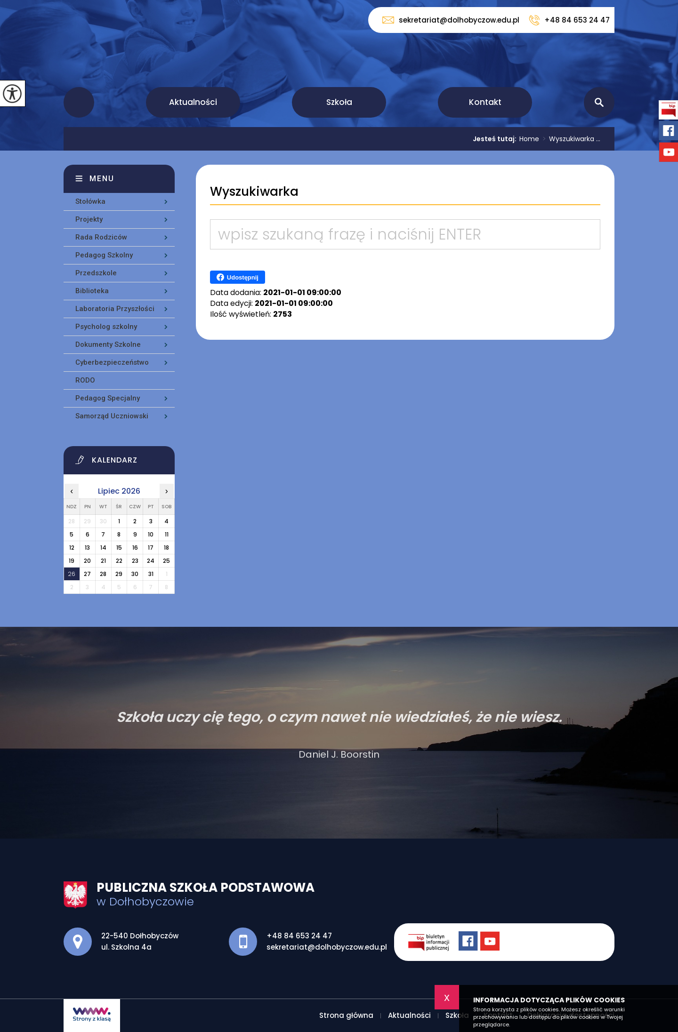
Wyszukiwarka (254, 192)
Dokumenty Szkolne (108, 344)
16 (135, 548)
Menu (101, 178)
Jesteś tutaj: (496, 139)
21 (103, 561)
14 (103, 548)
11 (167, 534)
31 (150, 574)
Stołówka (90, 201)
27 (87, 574)
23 (135, 561)
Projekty (89, 219)
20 (87, 561)
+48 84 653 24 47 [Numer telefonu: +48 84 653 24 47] (299, 936)
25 (166, 561)
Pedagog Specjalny (107, 398)
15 (119, 548)
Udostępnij (237, 277)
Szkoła (339, 102)
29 (118, 574)
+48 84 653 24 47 (569, 20)
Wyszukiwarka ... (569, 139)
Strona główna (79, 102)
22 (119, 561)
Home (529, 139)
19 (71, 561)
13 (87, 548)
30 (134, 574)
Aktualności (193, 102)
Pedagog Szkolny (104, 255)
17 (150, 548)
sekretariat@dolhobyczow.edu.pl (450, 20)
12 (71, 548)
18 (166, 548)
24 (150, 561)
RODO (85, 380)
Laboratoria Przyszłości (114, 308)
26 (71, 574)
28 (103, 574)
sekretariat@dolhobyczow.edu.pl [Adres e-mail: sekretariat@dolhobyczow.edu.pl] (326, 947)
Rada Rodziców (101, 237)
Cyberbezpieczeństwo (112, 362)
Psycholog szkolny (106, 326)
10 (150, 534)
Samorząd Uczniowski (111, 416)
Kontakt (485, 102)
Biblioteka (92, 291)
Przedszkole (96, 273)
